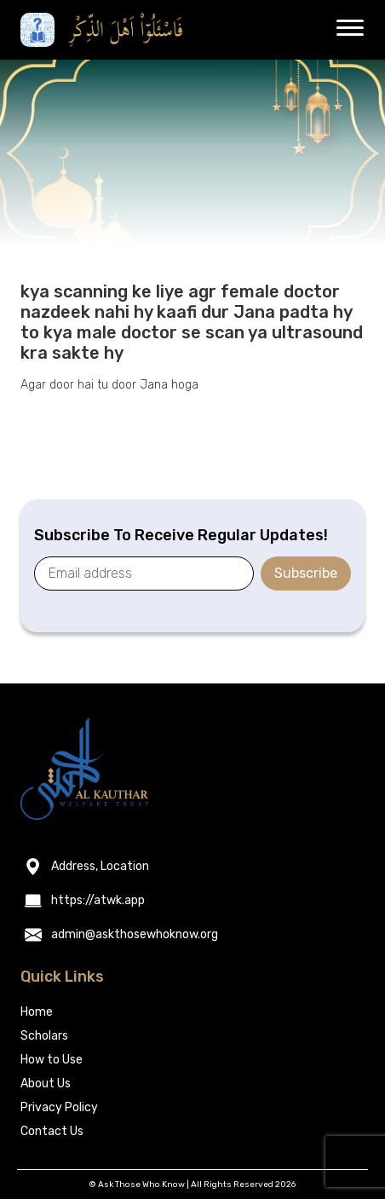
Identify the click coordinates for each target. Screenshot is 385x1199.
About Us (45, 1083)
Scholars (44, 1036)
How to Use (51, 1059)
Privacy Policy (59, 1107)
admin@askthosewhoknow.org (134, 935)
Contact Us (51, 1131)
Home (36, 1012)
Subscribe (305, 573)
